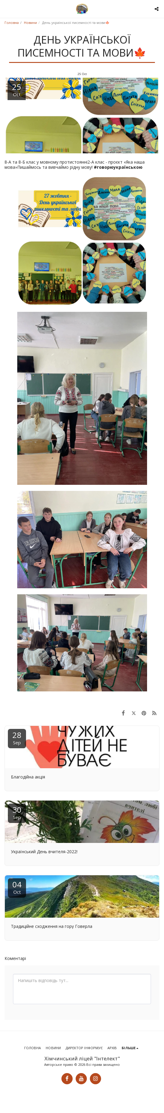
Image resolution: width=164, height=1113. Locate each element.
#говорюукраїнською (118, 167)
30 (17, 812)
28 (17, 737)
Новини (30, 22)
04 (17, 887)
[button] (7, 8)
